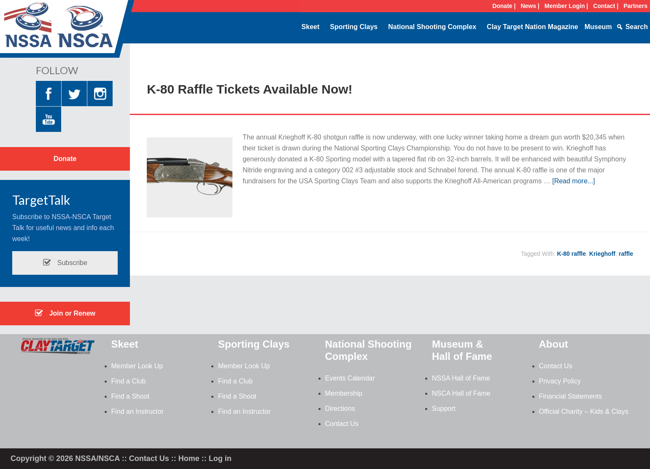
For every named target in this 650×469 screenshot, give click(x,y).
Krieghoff (602, 253)
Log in (220, 458)
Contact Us (342, 423)
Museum (598, 26)
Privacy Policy (560, 381)
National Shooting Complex (432, 26)
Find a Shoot (130, 396)
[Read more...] (573, 181)
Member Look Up (137, 366)
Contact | (605, 6)
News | (530, 6)
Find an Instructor (137, 411)
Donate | (503, 6)
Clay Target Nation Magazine (532, 26)
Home (189, 458)
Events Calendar (350, 378)
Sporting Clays (354, 26)
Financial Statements (570, 396)
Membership (343, 393)
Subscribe (65, 262)
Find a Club (128, 381)
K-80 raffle (571, 253)
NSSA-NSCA (67, 31)
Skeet (311, 26)
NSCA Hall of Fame (461, 393)
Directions (340, 408)
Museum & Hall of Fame (462, 350)
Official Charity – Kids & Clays (583, 411)
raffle (626, 253)
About (553, 344)
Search (637, 26)
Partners (635, 6)
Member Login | (566, 6)
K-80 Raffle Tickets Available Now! (249, 89)
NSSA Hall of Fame (461, 378)
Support (444, 408)
